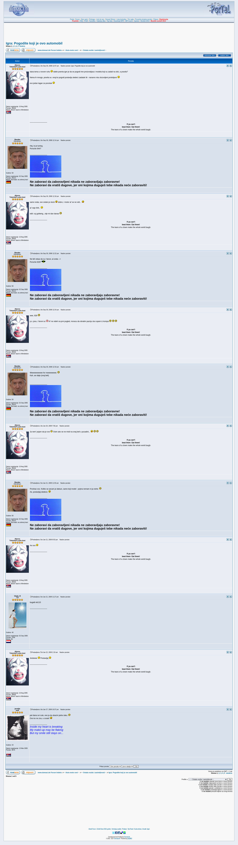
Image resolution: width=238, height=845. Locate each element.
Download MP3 (119, 21)
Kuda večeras (137, 829)
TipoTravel (130, 829)
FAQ (81, 21)
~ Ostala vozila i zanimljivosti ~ (94, 50)
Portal (72, 19)
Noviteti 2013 (145, 21)
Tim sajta (131, 19)
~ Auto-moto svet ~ (71, 50)
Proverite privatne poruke (143, 19)
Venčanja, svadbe (116, 829)
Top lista (109, 21)
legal (148, 829)
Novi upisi (84, 19)
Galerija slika (101, 21)
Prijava (155, 19)
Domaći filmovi (110, 19)
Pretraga (92, 19)
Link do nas (100, 19)
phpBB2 (129, 838)
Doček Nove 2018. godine (104, 829)
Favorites (92, 21)
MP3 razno (129, 21)
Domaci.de (127, 837)
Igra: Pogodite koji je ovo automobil (34, 43)
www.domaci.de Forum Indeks (50, 50)
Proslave (124, 829)
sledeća (22, 46)
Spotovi (136, 21)
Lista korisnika (121, 19)
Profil (86, 21)
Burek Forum (92, 829)
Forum (77, 19)
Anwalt (144, 829)
